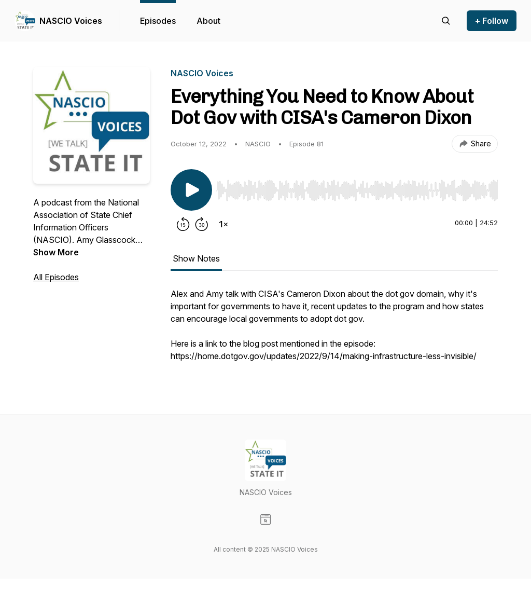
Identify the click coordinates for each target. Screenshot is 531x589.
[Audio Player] (357, 187)
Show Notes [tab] (196, 258)
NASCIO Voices (70, 21)
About (208, 21)
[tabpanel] (334, 330)
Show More (56, 252)
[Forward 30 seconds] (201, 224)
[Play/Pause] (191, 190)
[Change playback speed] (223, 224)
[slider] (357, 190)
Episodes (158, 21)
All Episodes (56, 277)
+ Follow (491, 21)
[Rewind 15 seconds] (183, 224)
